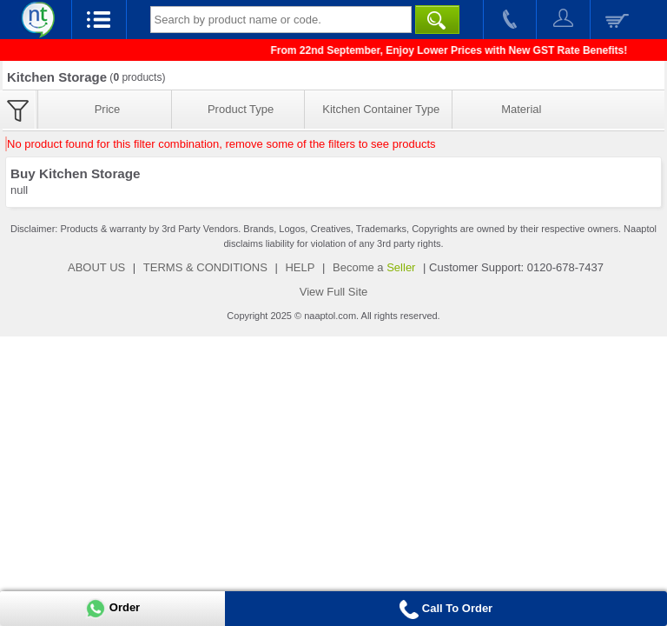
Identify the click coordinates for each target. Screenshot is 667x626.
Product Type (241, 109)
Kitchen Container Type (380, 109)
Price (108, 109)
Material (521, 109)
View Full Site (334, 291)
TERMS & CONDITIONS (205, 267)
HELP (299, 267)
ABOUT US (96, 267)
